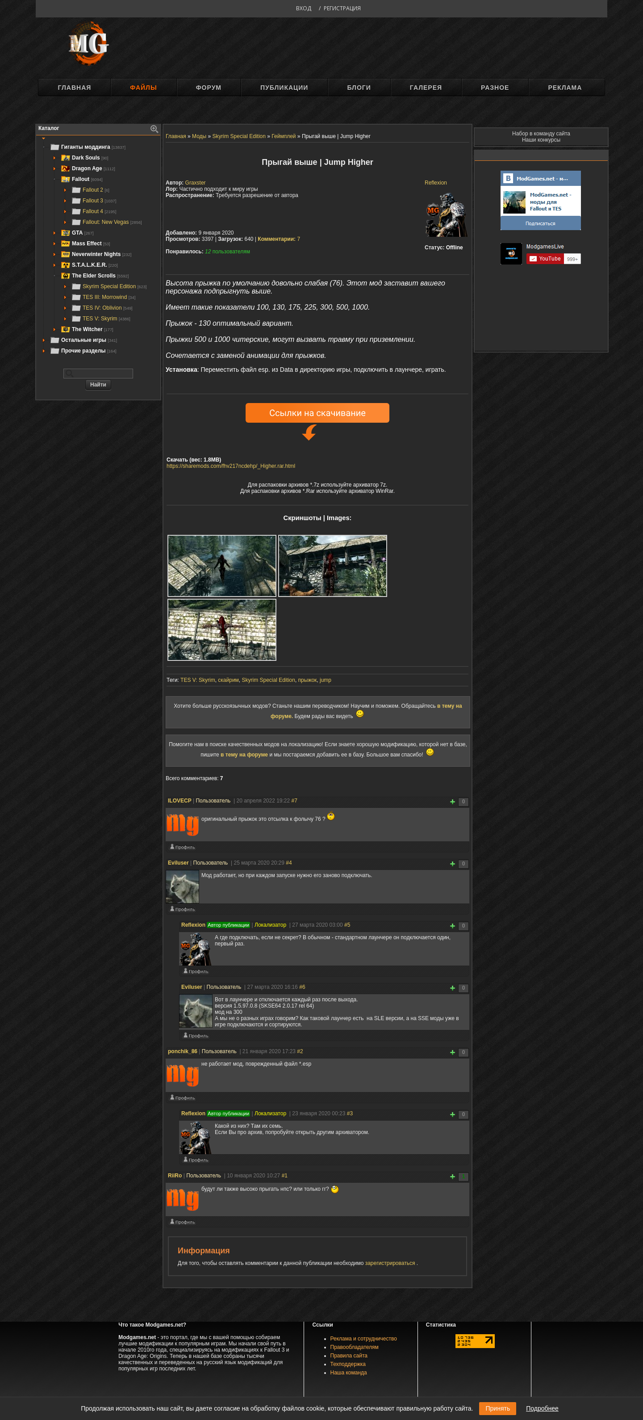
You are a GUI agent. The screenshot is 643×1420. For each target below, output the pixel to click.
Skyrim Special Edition (108, 286)
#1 (285, 1175)
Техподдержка (348, 1364)
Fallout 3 (93, 200)
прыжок (307, 680)
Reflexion (436, 183)
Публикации (284, 87)
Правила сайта (348, 1356)
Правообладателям (354, 1347)
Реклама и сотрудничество (363, 1339)
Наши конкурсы (541, 140)
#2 (300, 1051)
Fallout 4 (93, 211)
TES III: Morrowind (103, 297)
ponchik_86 (182, 1051)
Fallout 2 (90, 190)
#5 (347, 925)
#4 (289, 863)
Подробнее (542, 1408)
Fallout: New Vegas (106, 222)
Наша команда (348, 1373)
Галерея (426, 87)
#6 (302, 987)
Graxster (195, 183)
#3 (350, 1113)
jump (325, 680)
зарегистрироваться (391, 1263)
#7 (294, 801)
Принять (497, 1408)
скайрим (228, 680)
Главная (74, 87)
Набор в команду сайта (541, 133)
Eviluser (178, 863)
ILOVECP (180, 801)
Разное (495, 87)
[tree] (98, 249)
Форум (208, 87)
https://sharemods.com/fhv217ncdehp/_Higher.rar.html (231, 466)
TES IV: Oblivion (102, 307)
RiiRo (175, 1175)
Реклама (565, 87)
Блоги (359, 87)
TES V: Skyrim (100, 318)
